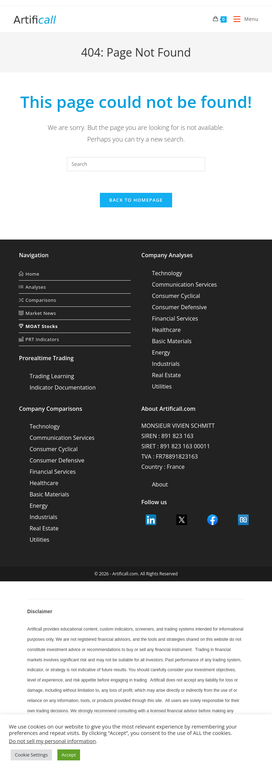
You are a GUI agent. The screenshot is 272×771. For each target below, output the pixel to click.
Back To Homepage (136, 200)
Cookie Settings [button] (31, 755)
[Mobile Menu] (243, 19)
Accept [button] (69, 755)
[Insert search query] (136, 164)
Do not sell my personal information (52, 740)
